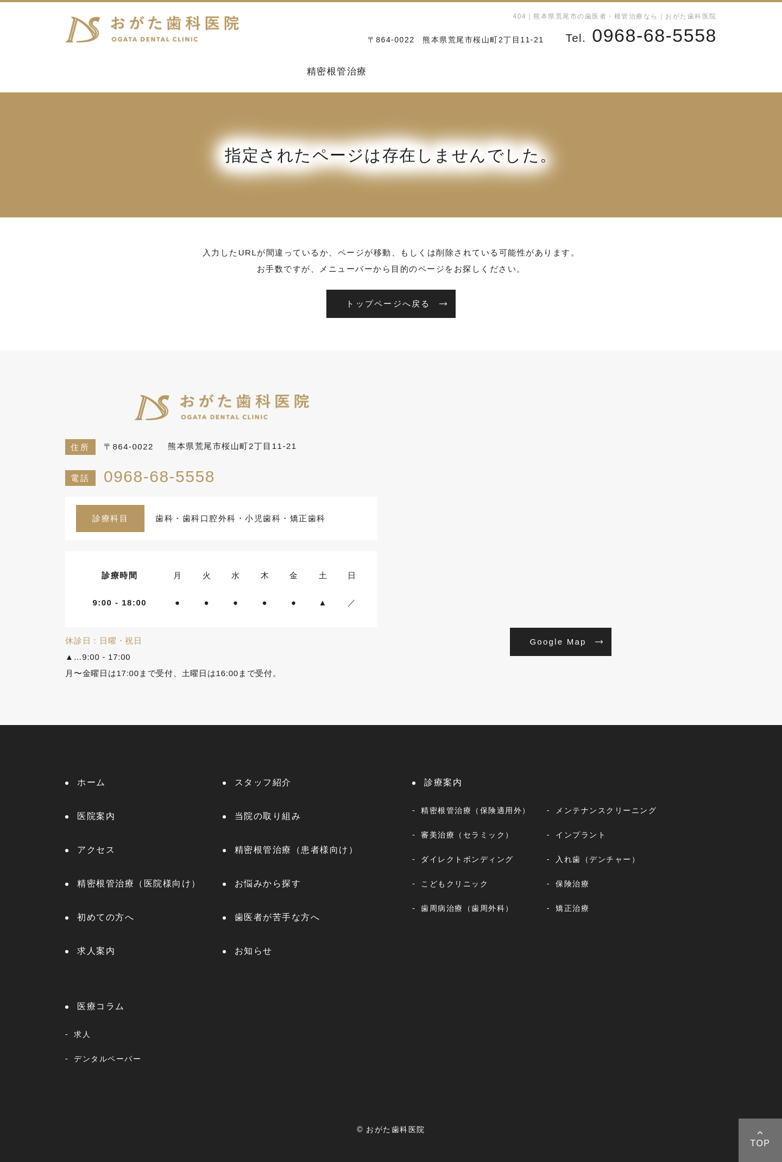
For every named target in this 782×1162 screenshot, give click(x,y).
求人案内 (571, 71)
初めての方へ (503, 71)
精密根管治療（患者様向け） (296, 849)
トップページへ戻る (388, 303)
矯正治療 (572, 908)
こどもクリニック (454, 883)
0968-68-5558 (140, 476)
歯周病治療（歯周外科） (467, 908)
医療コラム (691, 71)
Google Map (557, 641)
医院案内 (211, 71)
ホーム (80, 71)
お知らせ (629, 71)
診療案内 (269, 71)
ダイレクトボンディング (467, 859)
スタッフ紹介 (143, 71)
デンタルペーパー (107, 1058)
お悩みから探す (420, 71)
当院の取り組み (268, 816)
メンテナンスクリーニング (606, 810)
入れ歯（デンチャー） (598, 859)
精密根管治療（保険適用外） (476, 810)
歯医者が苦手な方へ (277, 917)
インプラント (581, 834)
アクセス (96, 849)
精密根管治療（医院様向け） (139, 883)
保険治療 (572, 883)
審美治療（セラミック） (467, 834)
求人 (82, 1034)
